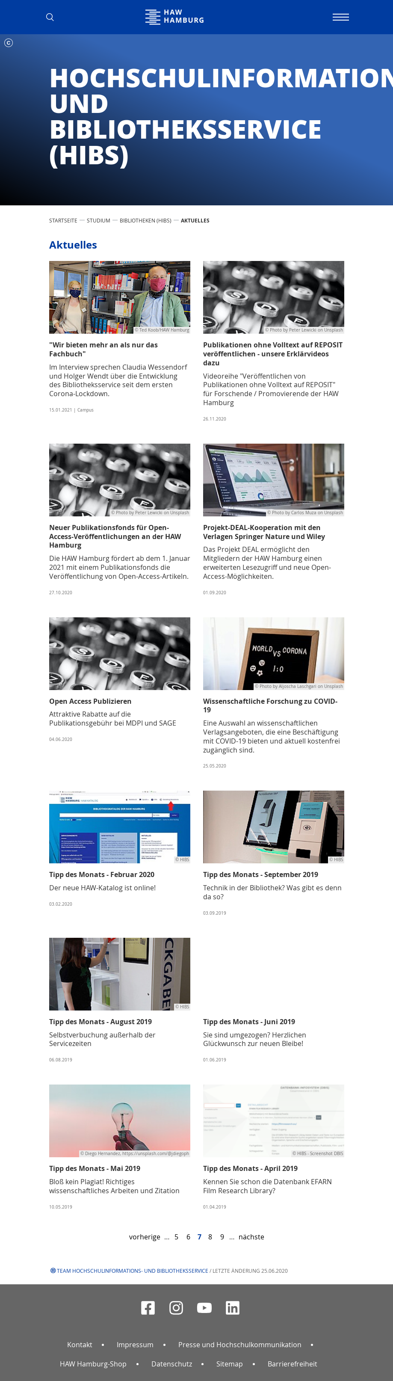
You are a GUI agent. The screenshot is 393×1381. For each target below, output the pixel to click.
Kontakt (79, 1344)
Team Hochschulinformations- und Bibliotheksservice (132, 1270)
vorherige (144, 1237)
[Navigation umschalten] (340, 17)
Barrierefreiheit (292, 1364)
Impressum (135, 1344)
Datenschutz (171, 1364)
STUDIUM (98, 220)
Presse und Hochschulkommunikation (239, 1344)
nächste (251, 1237)
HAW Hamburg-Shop (93, 1364)
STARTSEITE (63, 220)
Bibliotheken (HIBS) (145, 220)
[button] (53, 17)
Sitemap (229, 1364)
